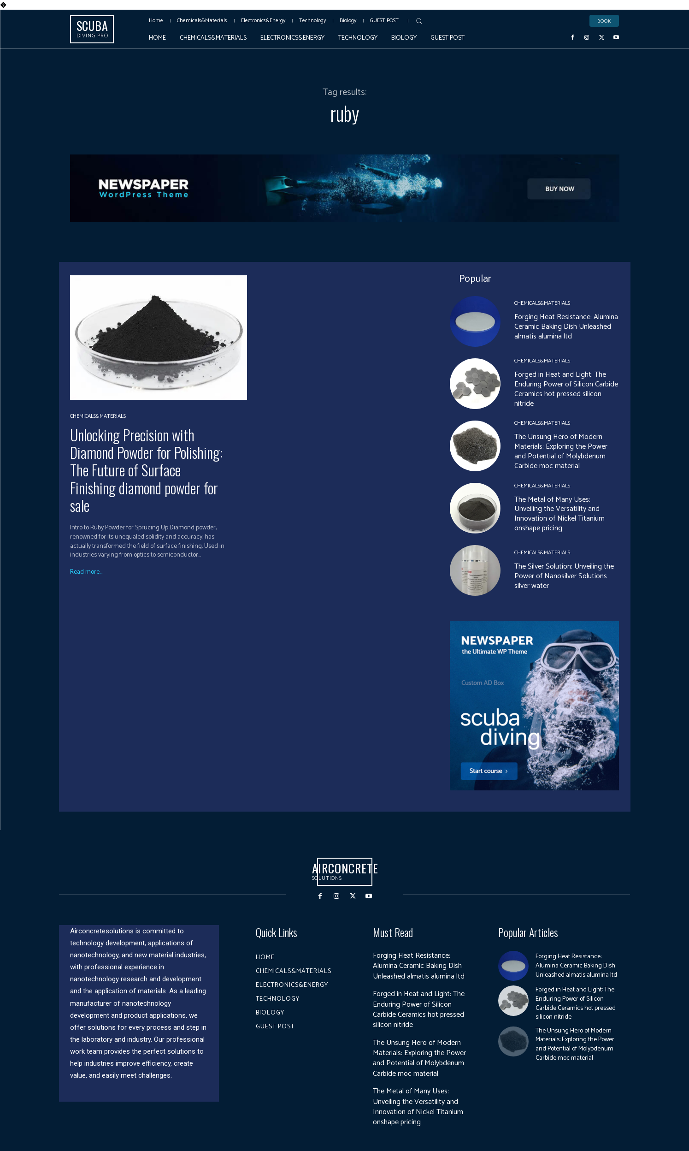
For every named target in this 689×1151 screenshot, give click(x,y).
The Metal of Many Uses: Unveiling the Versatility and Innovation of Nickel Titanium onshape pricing (559, 513)
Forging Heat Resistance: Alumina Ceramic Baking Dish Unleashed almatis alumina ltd (566, 327)
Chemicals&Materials (98, 416)
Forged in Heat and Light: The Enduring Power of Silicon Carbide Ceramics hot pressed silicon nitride (566, 388)
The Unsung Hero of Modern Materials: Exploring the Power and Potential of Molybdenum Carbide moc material (560, 451)
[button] (418, 20)
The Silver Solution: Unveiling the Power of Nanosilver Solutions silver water (564, 576)
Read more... (86, 572)
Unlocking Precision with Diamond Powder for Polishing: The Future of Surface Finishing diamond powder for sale (146, 470)
